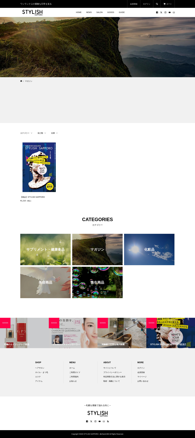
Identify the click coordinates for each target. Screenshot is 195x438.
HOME (79, 12)
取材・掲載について (111, 381)
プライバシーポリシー (112, 372)
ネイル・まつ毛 (41, 372)
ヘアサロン (39, 368)
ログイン (146, 4)
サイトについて (109, 368)
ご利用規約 (74, 377)
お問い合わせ (142, 381)
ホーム (72, 368)
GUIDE (122, 12)
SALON (99, 12)
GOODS (110, 12)
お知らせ (73, 381)
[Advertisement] (97, 104)
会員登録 (133, 4)
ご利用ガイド (74, 372)
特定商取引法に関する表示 (114, 377)
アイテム (39, 381)
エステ (38, 377)
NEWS (89, 12)
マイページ (142, 377)
